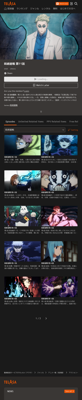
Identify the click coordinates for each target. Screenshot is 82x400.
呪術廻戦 (14, 105)
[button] (62, 3)
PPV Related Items (56, 121)
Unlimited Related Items (31, 121)
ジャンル (40, 372)
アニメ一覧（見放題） (56, 372)
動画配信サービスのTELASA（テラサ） (18, 372)
